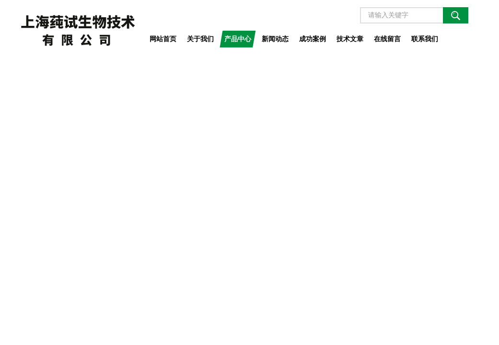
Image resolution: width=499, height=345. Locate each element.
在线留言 (387, 39)
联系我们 (424, 39)
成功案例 (312, 39)
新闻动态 (275, 39)
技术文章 (350, 39)
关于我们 (200, 39)
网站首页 (163, 39)
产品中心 (237, 39)
